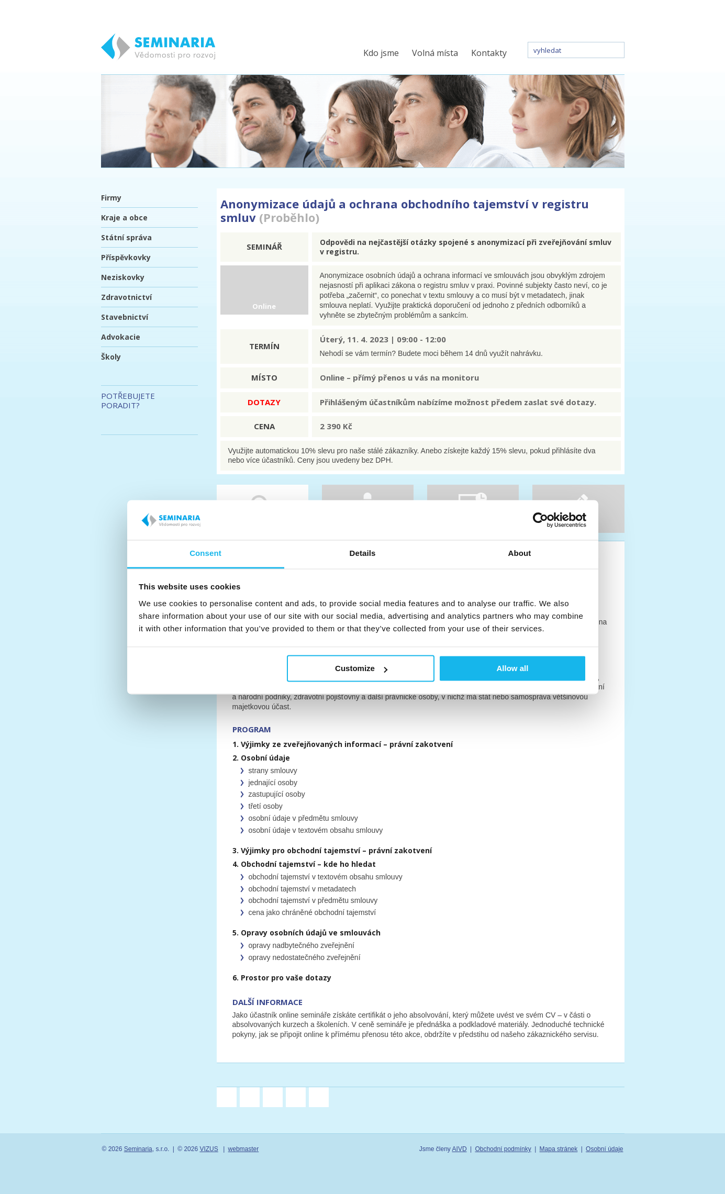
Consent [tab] (205, 553)
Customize (361, 668)
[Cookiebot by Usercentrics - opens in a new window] (540, 520)
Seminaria (138, 1149)
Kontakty (489, 53)
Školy (111, 357)
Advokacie (120, 337)
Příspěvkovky (126, 257)
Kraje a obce (124, 217)
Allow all (513, 668)
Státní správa (126, 237)
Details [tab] (363, 553)
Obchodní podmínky (503, 1149)
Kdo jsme (381, 53)
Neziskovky (122, 277)
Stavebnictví (124, 317)
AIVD (459, 1149)
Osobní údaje (604, 1149)
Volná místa (435, 53)
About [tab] (519, 553)
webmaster (243, 1149)
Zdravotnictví (126, 297)
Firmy (111, 198)
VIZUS (208, 1149)
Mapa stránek (559, 1149)
